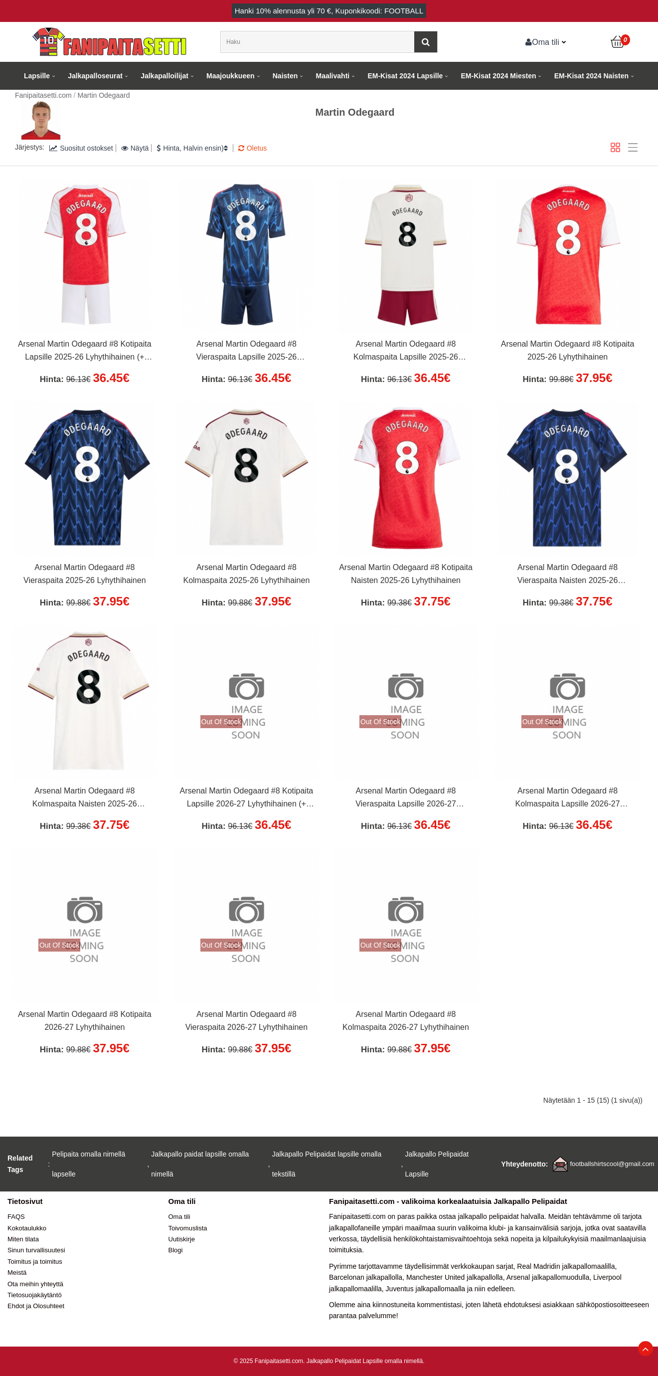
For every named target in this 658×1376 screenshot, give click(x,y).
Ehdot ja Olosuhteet (35, 1306)
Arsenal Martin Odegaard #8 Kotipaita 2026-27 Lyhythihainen (85, 1020)
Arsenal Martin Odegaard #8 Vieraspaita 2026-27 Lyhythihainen (246, 1020)
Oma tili (542, 41)
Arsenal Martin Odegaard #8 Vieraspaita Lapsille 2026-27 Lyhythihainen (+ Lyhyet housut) (405, 798)
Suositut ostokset (81, 148)
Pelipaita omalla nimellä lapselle (88, 1164)
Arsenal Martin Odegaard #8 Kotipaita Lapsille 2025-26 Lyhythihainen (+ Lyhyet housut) (85, 352)
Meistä (16, 1272)
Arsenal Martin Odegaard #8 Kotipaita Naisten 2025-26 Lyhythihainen (406, 574)
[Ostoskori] (618, 41)
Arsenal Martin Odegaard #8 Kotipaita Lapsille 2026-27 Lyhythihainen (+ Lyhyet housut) (247, 798)
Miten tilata (23, 1239)
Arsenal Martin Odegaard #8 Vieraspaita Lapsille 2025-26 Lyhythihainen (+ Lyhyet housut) (246, 352)
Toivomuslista (187, 1228)
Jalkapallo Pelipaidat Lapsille (437, 1164)
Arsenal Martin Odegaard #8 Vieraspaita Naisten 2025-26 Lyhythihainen (567, 575)
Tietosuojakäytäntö (34, 1295)
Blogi (175, 1250)
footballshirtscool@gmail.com (612, 1164)
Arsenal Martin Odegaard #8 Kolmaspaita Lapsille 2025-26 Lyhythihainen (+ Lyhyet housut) (405, 352)
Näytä (135, 148)
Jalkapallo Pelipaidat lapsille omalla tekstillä (326, 1164)
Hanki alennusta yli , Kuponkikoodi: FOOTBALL (329, 10)
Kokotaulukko (26, 1228)
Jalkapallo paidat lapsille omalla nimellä (200, 1164)
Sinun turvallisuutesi (36, 1250)
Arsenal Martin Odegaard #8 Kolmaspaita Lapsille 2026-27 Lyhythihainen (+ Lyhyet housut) (567, 798)
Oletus (252, 148)
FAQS (16, 1216)
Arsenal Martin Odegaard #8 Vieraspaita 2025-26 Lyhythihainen (84, 574)
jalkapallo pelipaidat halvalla (501, 1216)
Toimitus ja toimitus (34, 1261)
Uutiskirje (181, 1239)
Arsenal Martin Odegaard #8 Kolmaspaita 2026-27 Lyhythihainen (405, 1020)
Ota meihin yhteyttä (35, 1284)
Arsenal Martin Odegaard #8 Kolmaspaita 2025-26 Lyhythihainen (246, 574)
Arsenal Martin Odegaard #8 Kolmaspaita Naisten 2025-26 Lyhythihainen (84, 798)
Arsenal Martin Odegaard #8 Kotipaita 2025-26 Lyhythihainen (568, 350)
